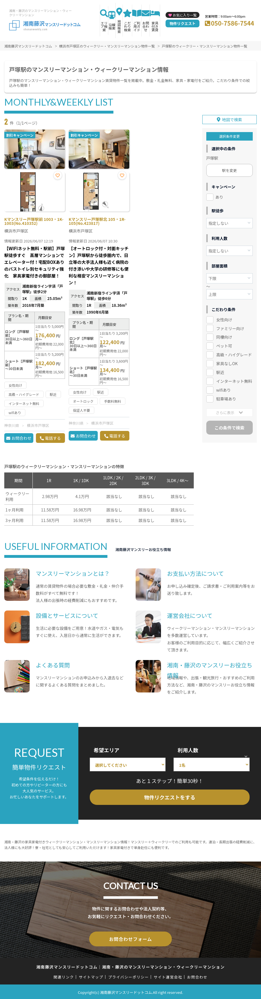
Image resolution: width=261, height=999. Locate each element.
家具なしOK (227, 362)
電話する (53, 438)
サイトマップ (91, 976)
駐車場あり (226, 397)
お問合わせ (145, 26)
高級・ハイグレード (234, 353)
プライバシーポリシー (128, 976)
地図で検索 (232, 118)
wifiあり (223, 388)
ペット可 (224, 345)
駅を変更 (229, 169)
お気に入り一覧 (185, 15)
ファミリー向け (230, 327)
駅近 (220, 371)
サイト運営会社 (168, 976)
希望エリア (106, 750)
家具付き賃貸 (155, 26)
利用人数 (188, 750)
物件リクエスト (182, 23)
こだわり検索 (127, 26)
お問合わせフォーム (130, 938)
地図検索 (119, 26)
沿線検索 (112, 26)
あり (219, 195)
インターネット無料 (234, 380)
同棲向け (224, 336)
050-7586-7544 (232, 23)
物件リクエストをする (169, 797)
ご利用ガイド (136, 26)
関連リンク (64, 976)
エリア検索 (104, 26)
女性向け (224, 318)
